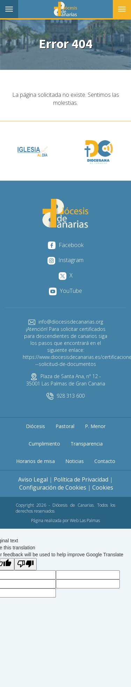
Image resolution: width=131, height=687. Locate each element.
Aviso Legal (33, 479)
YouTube (65, 291)
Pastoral (65, 426)
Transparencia (87, 443)
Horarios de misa (35, 461)
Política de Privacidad (81, 479)
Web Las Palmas (85, 520)
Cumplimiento (44, 443)
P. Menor (95, 426)
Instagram (65, 260)
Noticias (74, 461)
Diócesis (35, 426)
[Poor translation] (25, 564)
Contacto (104, 461)
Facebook (65, 245)
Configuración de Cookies (52, 487)
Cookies (102, 487)
